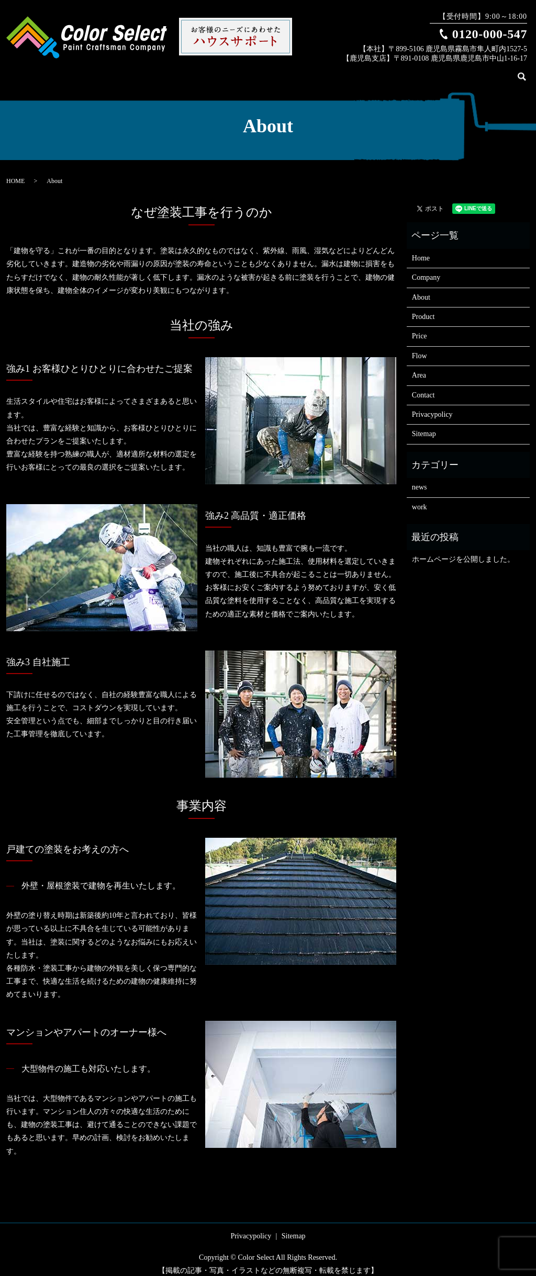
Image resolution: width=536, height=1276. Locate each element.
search (528, 73)
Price (445, 72)
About (362, 72)
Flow (469, 72)
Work (421, 72)
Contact (497, 72)
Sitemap (424, 425)
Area (419, 367)
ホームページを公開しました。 (463, 551)
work (419, 499)
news (419, 479)
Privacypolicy (432, 406)
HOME (15, 172)
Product (392, 72)
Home (296, 72)
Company (329, 72)
